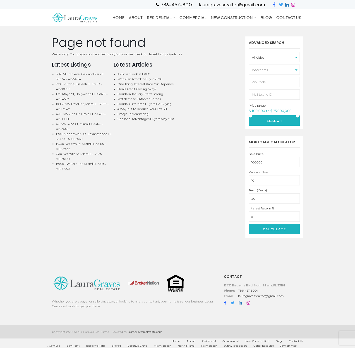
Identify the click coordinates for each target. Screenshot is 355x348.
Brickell (116, 345)
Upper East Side (263, 345)
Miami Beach (162, 345)
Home (119, 17)
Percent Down (259, 172)
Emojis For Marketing (133, 114)
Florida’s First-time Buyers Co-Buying (145, 104)
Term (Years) (258, 190)
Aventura (54, 345)
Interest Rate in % (261, 208)
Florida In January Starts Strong (140, 94)
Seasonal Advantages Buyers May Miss (146, 119)
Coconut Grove (137, 345)
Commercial (192, 17)
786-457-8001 (248, 290)
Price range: (257, 105)
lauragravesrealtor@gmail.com (261, 296)
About (136, 17)
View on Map (288, 345)
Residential (159, 17)
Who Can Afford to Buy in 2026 (140, 79)
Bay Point (73, 345)
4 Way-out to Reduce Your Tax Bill (142, 109)
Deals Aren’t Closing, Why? (137, 89)
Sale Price (256, 154)
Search (274, 120)
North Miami (186, 345)
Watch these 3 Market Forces (139, 99)
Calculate (274, 229)
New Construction (232, 17)
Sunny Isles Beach (235, 345)
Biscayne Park (95, 345)
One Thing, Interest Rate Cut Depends (145, 84)
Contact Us (288, 17)
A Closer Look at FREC (134, 74)
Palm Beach (209, 345)
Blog (266, 17)
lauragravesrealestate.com (145, 332)
